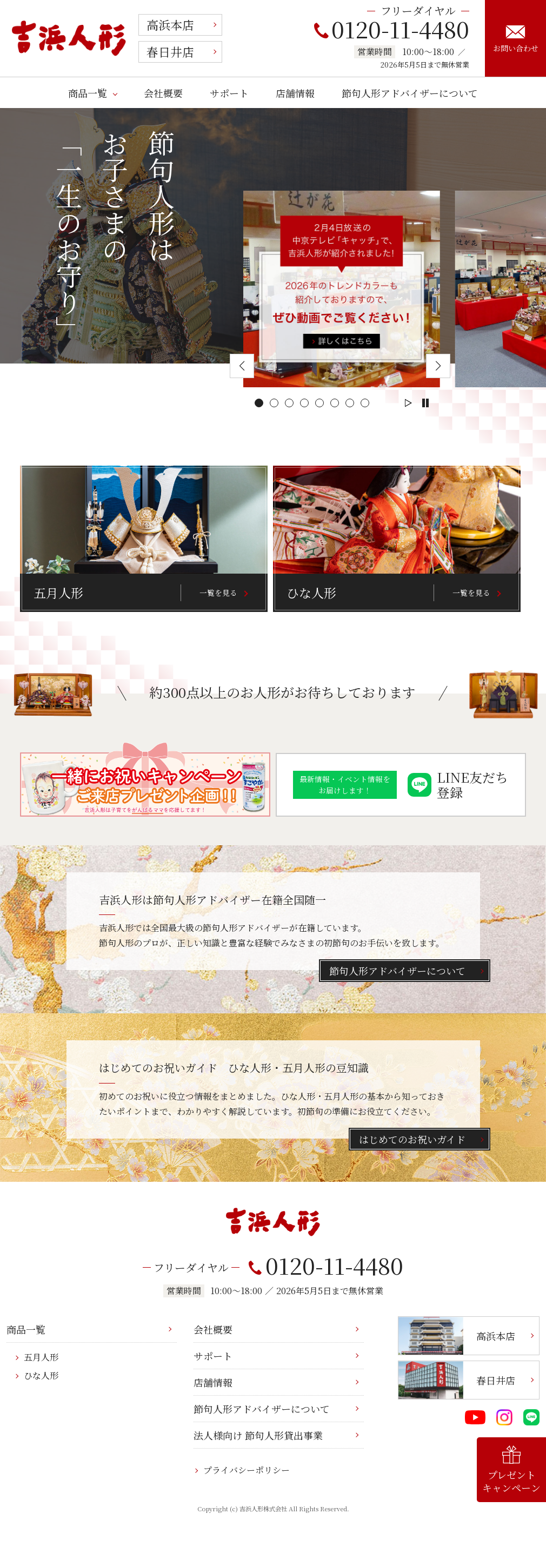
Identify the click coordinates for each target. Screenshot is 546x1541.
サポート (229, 93)
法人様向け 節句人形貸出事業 (258, 1435)
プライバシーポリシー (246, 1470)
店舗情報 (295, 93)
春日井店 (170, 51)
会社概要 (163, 93)
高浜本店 (170, 24)
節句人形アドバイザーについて (410, 93)
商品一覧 (87, 93)
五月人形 (41, 1357)
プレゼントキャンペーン (511, 1470)
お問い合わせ (515, 39)
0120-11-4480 (391, 28)
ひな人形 (41, 1375)
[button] (259, 403)
